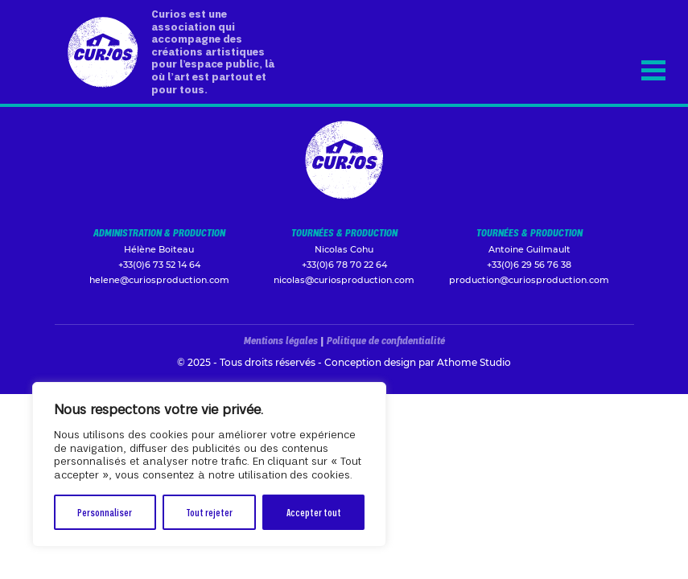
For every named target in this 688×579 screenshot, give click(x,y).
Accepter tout (313, 512)
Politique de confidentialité (386, 340)
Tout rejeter (209, 512)
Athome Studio (474, 362)
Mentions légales (281, 340)
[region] (209, 464)
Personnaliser (104, 512)
